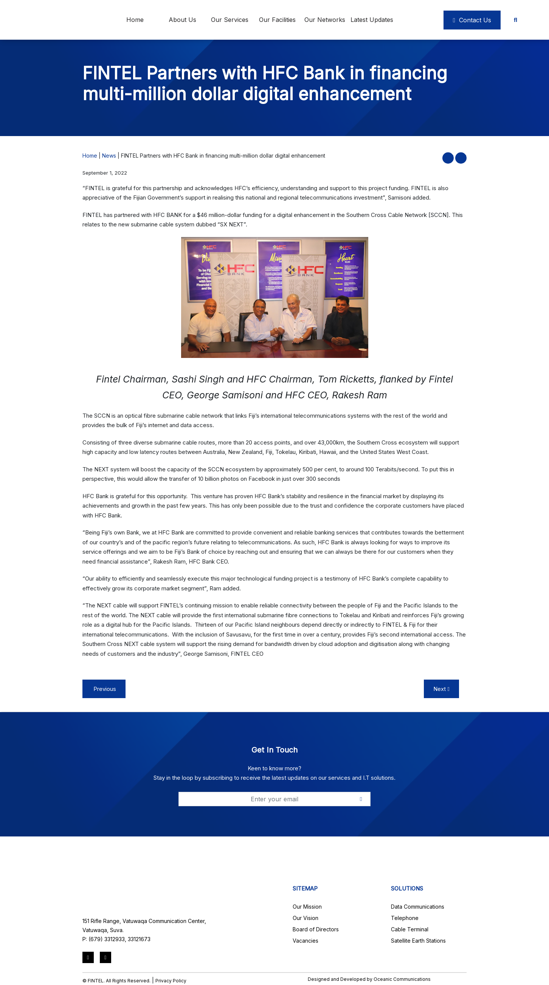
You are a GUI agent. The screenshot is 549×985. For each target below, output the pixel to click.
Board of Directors (316, 929)
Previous (104, 688)
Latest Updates (371, 19)
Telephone (405, 918)
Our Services (229, 19)
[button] (453, 156)
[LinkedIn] (88, 957)
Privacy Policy (170, 980)
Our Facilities (277, 19)
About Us (182, 19)
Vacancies (305, 940)
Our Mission (307, 906)
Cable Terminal (409, 929)
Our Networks (324, 19)
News (109, 155)
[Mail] (105, 957)
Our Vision (305, 918)
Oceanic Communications (402, 979)
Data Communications (417, 906)
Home (135, 19)
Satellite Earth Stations (418, 940)
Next (441, 688)
